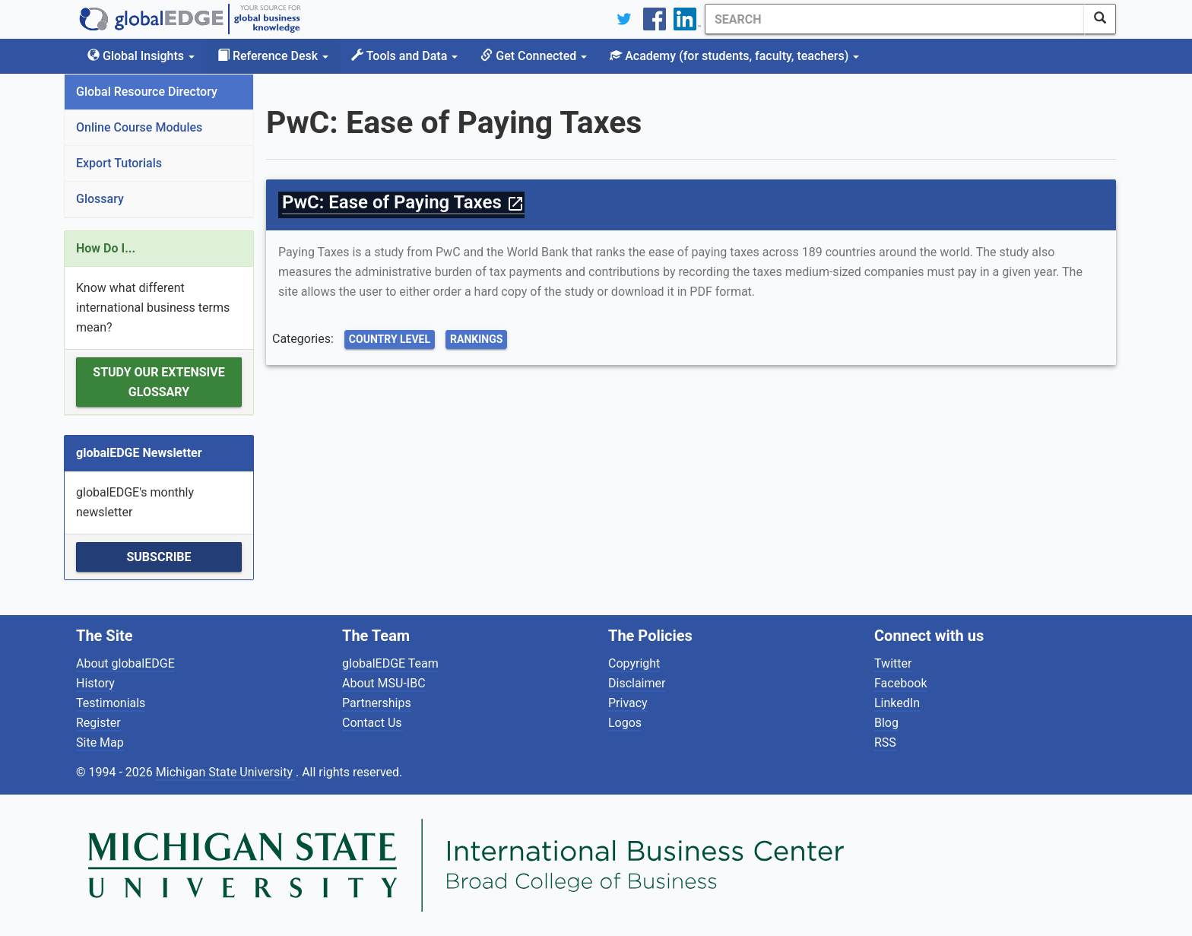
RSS (885, 742)
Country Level (389, 339)
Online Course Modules (139, 127)
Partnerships (376, 703)
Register (98, 722)
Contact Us (372, 722)
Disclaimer (636, 683)
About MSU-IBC (384, 683)
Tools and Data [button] (404, 56)
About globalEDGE (125, 663)
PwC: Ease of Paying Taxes (403, 202)
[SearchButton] (1100, 19)
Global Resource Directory (146, 91)
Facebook (900, 683)
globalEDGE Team (390, 663)
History (95, 683)
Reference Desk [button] (272, 56)
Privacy (628, 703)
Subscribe (158, 557)
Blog (886, 722)
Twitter (892, 663)
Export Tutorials (119, 163)
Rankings (476, 339)
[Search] (895, 19)
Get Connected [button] (533, 56)
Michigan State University (226, 772)
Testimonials (110, 703)
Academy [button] (734, 56)
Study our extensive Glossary (158, 382)
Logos (625, 722)
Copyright (634, 663)
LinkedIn (897, 703)
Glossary (100, 199)
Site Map (100, 742)
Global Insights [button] (141, 56)
